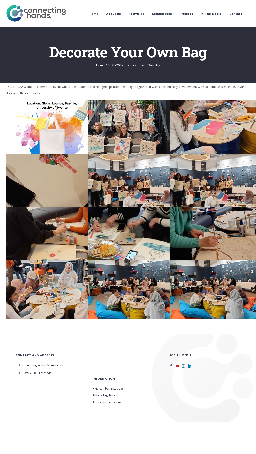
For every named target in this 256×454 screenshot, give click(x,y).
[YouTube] (177, 366)
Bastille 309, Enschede (36, 373)
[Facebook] (171, 366)
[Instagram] (183, 366)
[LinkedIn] (189, 366)
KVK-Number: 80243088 (108, 388)
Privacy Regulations (105, 395)
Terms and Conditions (107, 402)
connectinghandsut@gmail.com (42, 365)
